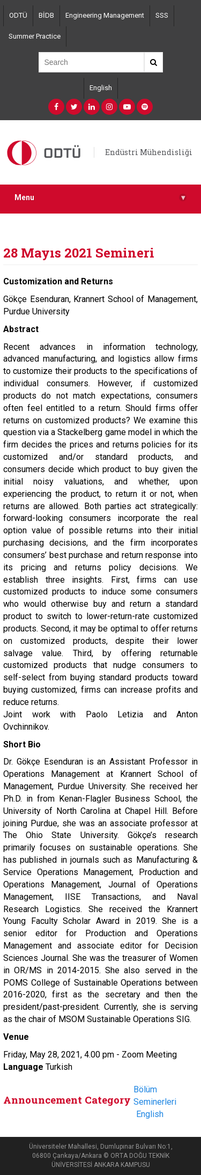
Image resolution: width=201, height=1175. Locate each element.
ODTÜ (18, 15)
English (101, 88)
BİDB (46, 15)
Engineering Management (104, 15)
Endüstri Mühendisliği (148, 152)
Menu (100, 197)
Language (23, 1067)
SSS (161, 15)
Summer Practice (35, 36)
